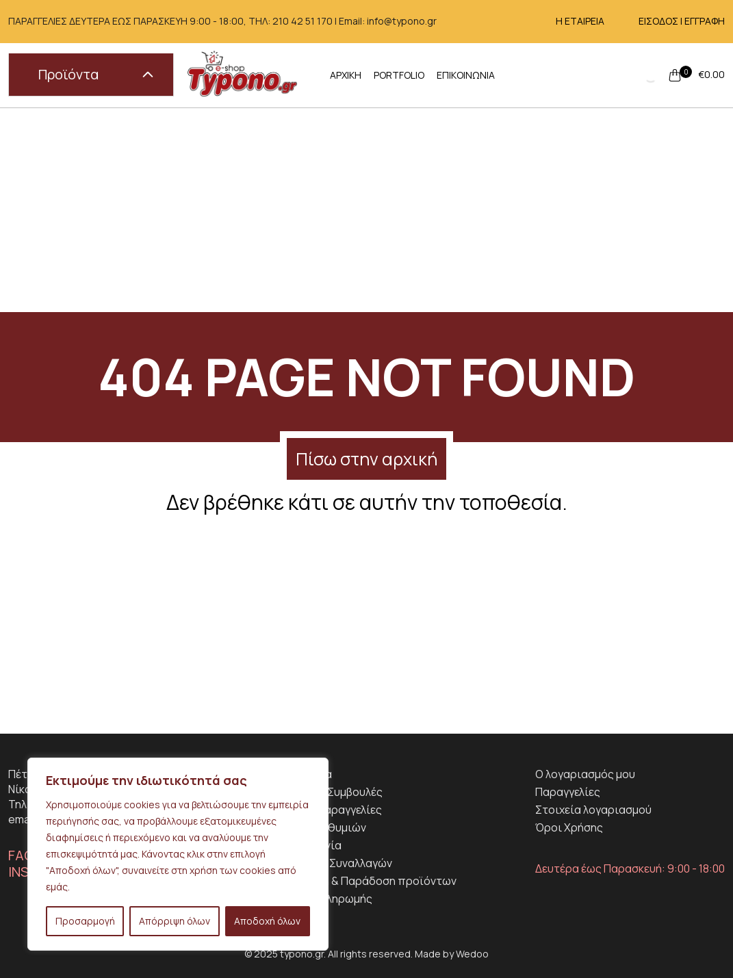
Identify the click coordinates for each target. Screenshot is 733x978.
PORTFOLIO (399, 74)
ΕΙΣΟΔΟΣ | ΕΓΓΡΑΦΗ (682, 20)
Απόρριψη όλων (174, 920)
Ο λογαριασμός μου (585, 774)
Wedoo (472, 953)
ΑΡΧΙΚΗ (345, 74)
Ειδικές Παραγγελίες (329, 809)
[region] (178, 854)
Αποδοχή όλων (267, 920)
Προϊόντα (95, 74)
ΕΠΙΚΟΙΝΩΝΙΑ (466, 74)
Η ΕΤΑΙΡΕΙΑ (580, 20)
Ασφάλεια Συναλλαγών (334, 863)
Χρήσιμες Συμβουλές (330, 791)
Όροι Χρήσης (569, 827)
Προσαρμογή (85, 920)
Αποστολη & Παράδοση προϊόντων (366, 880)
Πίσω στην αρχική (366, 459)
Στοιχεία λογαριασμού (593, 809)
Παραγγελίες (567, 791)
